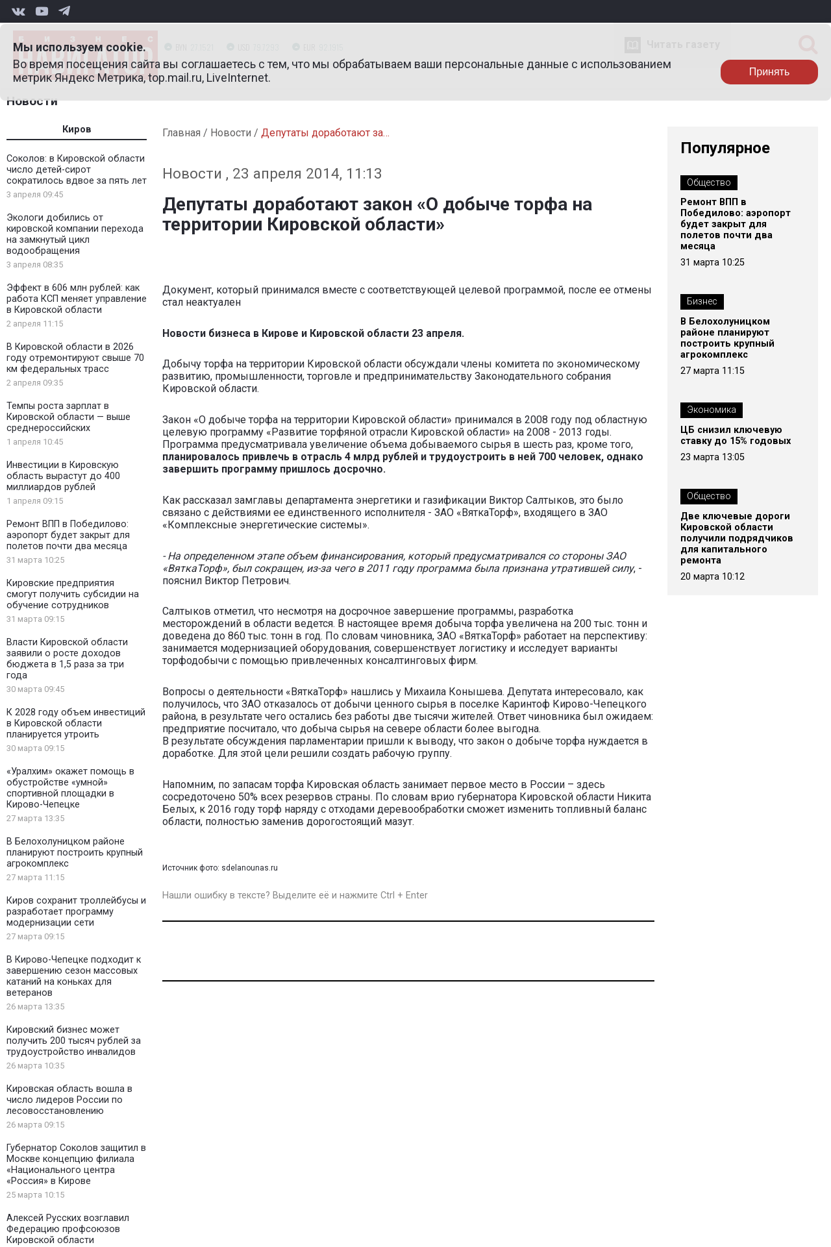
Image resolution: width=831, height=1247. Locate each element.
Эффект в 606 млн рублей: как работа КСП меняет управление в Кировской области (76, 298)
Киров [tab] (77, 129)
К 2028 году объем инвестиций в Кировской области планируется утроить (75, 723)
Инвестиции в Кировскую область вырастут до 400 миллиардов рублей (63, 476)
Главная (181, 133)
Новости (32, 100)
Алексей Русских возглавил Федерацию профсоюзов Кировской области (67, 1229)
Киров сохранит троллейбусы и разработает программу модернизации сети (76, 911)
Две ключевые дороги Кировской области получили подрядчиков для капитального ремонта (736, 538)
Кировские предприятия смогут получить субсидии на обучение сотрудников (72, 594)
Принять (769, 71)
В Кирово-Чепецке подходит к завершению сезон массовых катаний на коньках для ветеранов (73, 976)
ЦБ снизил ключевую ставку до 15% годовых (735, 436)
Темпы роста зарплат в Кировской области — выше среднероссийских (68, 417)
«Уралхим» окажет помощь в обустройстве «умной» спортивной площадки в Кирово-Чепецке (70, 788)
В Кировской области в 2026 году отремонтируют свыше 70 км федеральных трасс (75, 358)
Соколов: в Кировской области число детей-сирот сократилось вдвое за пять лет (76, 169)
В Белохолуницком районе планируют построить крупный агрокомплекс (74, 852)
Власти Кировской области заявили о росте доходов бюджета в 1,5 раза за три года (67, 659)
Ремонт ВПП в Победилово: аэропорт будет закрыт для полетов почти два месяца (68, 535)
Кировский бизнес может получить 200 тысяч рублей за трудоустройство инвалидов (73, 1040)
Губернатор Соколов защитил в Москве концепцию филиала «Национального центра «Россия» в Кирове (76, 1164)
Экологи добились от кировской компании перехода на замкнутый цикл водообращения (74, 234)
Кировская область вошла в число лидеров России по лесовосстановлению (69, 1100)
